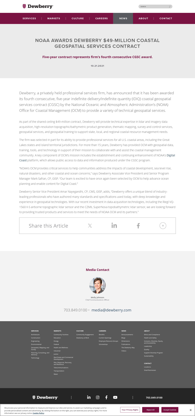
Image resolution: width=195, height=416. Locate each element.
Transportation (59, 371)
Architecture (35, 335)
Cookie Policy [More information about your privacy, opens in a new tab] (38, 414)
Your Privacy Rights (130, 410)
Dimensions (125, 341)
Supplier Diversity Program (153, 353)
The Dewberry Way (128, 348)
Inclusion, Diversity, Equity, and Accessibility (153, 342)
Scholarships (103, 344)
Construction (35, 338)
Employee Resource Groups (108, 341)
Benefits (102, 335)
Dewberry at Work (82, 338)
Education (57, 338)
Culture (80, 331)
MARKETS (53, 18)
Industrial (57, 351)
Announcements (127, 335)
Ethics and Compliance (152, 335)
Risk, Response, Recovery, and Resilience (63, 363)
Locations (147, 367)
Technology (35, 358)
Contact (148, 363)
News (123, 331)
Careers (102, 331)
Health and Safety (150, 338)
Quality (146, 349)
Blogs (123, 338)
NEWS (123, 18)
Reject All (151, 410)
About (147, 331)
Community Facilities (61, 335)
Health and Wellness (61, 348)
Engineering (35, 341)
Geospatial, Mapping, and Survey (40, 348)
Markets (57, 331)
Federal (56, 344)
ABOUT (143, 18)
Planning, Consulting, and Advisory (40, 354)
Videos (123, 351)
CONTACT (166, 18)
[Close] (191, 411)
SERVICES (29, 18)
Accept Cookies (169, 410)
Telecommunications (61, 368)
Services (35, 331)
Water (56, 374)
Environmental (36, 344)
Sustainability (149, 356)
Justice (56, 354)
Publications (125, 344)
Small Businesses (150, 370)
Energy (56, 341)
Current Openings (105, 338)
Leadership (148, 346)
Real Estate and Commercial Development (63, 358)
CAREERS (101, 18)
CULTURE (78, 18)
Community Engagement (85, 335)
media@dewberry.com (111, 310)
